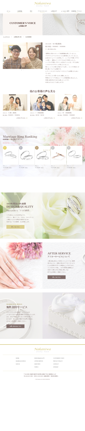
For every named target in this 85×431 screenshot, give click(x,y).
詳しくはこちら (15, 270)
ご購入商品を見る (51, 44)
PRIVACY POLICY (58, 409)
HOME (17, 406)
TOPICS (36, 415)
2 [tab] (23, 65)
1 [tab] (21, 65)
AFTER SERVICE (38, 409)
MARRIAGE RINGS (21, 409)
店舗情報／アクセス (76, 11)
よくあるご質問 (65, 11)
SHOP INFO (37, 412)
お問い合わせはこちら (15, 369)
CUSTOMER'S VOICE (58, 406)
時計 (31, 11)
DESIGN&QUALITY (39, 406)
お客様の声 (53, 11)
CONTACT (56, 412)
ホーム (8, 11)
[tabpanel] (22, 50)
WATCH (18, 412)
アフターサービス (42, 11)
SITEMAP (55, 415)
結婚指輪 (19, 11)
